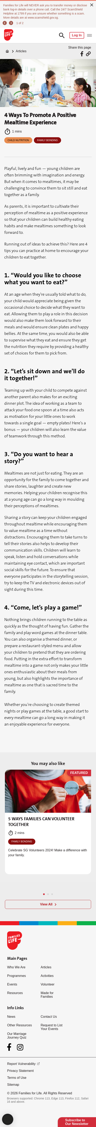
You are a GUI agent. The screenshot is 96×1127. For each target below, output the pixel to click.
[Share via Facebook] (82, 53)
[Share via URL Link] (88, 54)
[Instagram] (20, 1047)
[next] (12, 23)
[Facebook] (10, 1047)
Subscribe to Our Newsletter (76, 1122)
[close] (91, 4)
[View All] (48, 904)
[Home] (7, 51)
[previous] (5, 23)
